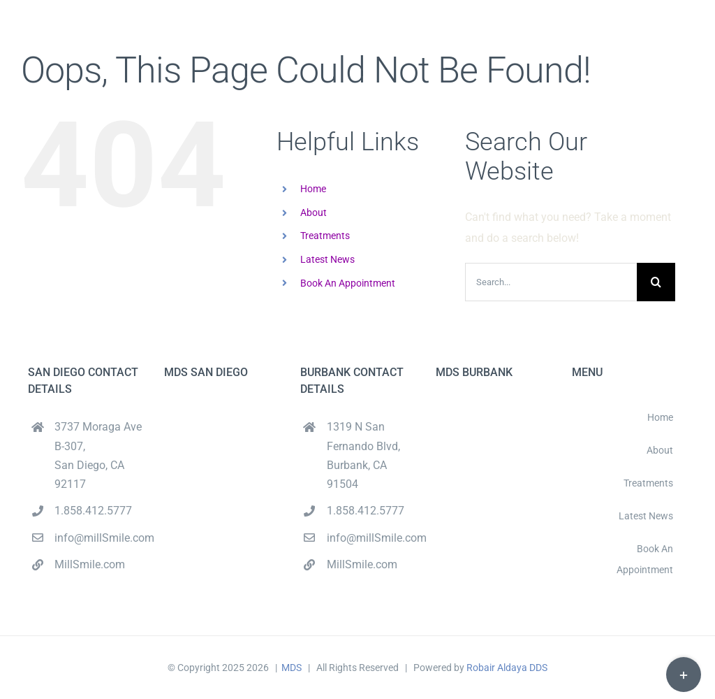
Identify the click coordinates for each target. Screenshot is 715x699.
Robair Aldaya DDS (506, 667)
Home (313, 188)
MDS (291, 667)
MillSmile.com (89, 564)
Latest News (327, 259)
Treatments (325, 235)
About (313, 212)
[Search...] (551, 282)
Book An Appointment (347, 283)
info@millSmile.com (98, 538)
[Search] (656, 282)
